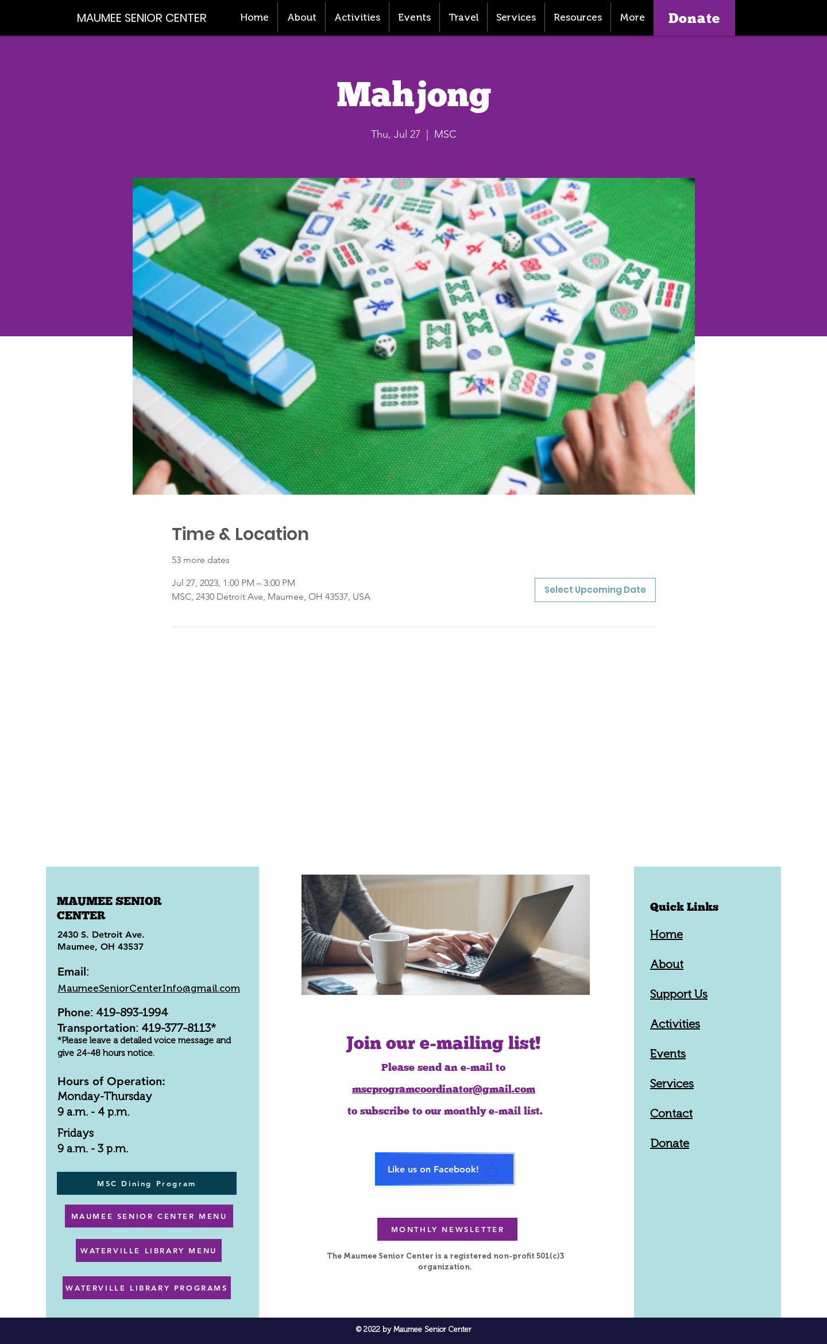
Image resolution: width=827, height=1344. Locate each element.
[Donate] (694, 18)
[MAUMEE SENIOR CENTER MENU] (149, 1216)
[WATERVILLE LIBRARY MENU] (149, 1250)
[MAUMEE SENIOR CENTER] (148, 17)
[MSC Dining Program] (147, 1183)
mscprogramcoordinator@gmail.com (443, 1089)
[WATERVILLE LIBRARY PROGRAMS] (147, 1287)
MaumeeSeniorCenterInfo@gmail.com (148, 988)
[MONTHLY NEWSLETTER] (447, 1229)
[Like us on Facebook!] (445, 1169)
